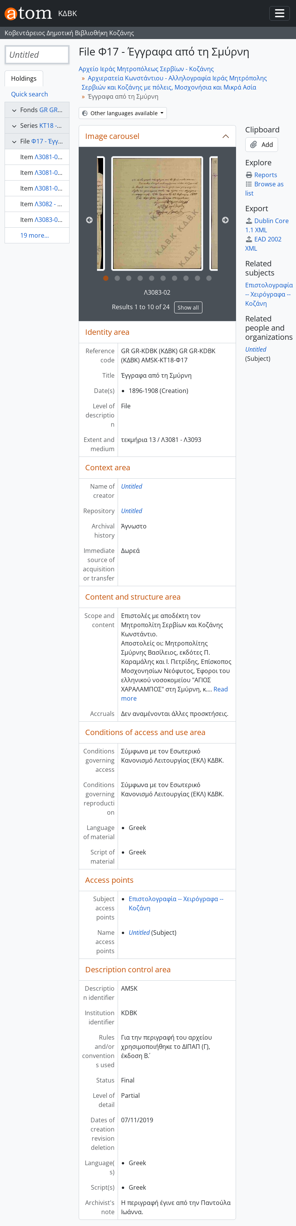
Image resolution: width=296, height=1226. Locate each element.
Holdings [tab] (24, 78)
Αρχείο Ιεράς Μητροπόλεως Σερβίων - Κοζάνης (146, 69)
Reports (261, 175)
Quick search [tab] (29, 94)
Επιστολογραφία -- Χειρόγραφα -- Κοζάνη (269, 294)
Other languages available (120, 113)
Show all (188, 307)
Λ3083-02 (157, 292)
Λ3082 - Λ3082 (55, 204)
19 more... (34, 235)
